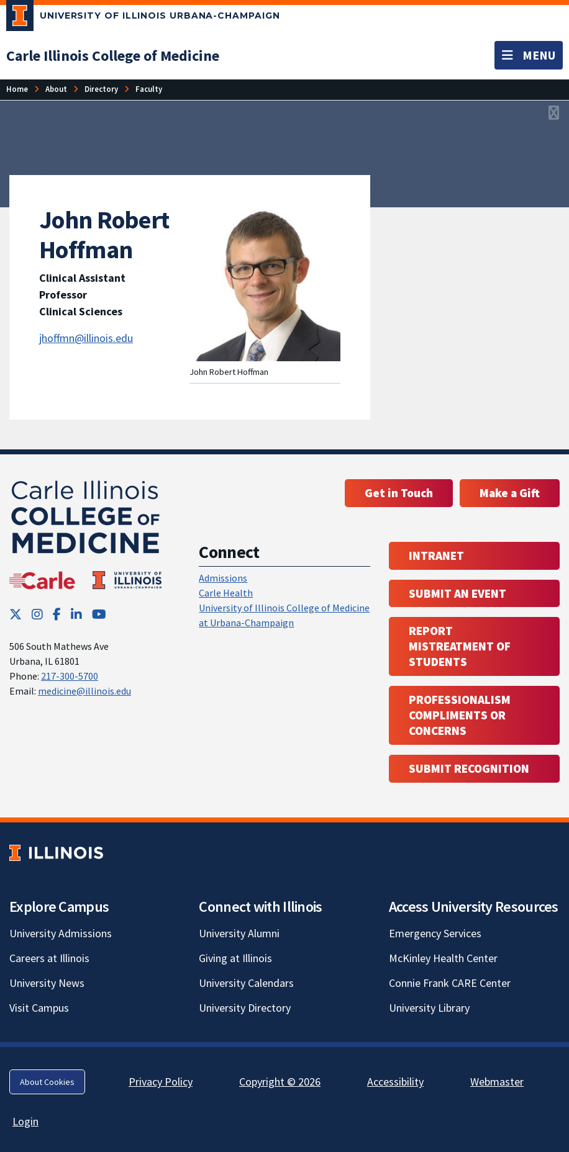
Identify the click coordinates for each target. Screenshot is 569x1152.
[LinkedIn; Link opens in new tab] (76, 614)
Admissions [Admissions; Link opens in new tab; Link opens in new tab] (223, 578)
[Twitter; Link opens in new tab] (15, 614)
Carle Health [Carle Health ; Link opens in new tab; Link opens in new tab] (226, 593)
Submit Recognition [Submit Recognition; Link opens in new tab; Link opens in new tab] (469, 768)
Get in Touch (399, 492)
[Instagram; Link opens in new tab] (37, 614)
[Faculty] (148, 89)
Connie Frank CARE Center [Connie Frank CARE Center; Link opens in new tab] (450, 983)
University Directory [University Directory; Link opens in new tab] (245, 1008)
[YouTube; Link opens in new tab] (99, 614)
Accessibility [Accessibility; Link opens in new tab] (395, 1081)
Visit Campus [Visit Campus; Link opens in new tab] (39, 1008)
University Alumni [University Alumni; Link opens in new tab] (239, 933)
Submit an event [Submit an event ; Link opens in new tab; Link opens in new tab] (457, 593)
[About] (56, 89)
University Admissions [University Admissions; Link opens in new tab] (60, 933)
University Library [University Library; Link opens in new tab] (429, 1008)
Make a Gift (510, 492)
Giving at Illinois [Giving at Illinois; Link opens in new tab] (235, 958)
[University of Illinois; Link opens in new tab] (56, 852)
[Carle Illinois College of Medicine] (112, 55)
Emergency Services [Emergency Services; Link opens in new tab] (435, 933)
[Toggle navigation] (528, 55)
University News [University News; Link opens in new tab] (46, 983)
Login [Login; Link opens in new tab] (25, 1121)
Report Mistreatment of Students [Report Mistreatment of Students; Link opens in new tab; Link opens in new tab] (460, 646)
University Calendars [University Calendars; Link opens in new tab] (246, 983)
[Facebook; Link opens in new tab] (57, 614)
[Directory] (101, 89)
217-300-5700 (69, 676)
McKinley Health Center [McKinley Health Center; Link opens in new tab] (443, 958)
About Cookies (47, 1081)
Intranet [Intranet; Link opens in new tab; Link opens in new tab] (436, 555)
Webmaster (497, 1081)
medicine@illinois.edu (84, 691)
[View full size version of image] (554, 113)
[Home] (17, 89)
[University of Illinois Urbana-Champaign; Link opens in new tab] (143, 18)
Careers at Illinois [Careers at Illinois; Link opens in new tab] (49, 958)
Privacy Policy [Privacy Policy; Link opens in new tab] (161, 1081)
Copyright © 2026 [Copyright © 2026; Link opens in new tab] (280, 1081)
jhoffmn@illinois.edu (86, 338)
